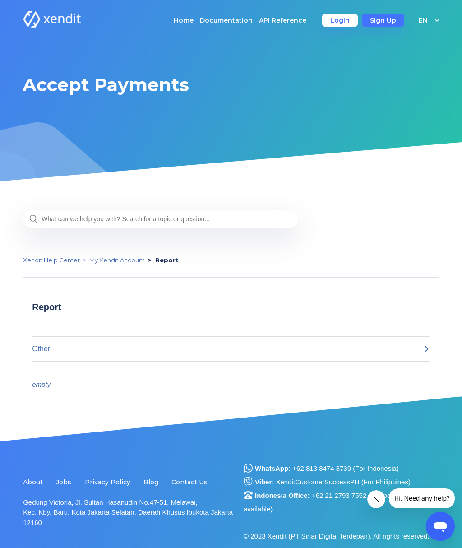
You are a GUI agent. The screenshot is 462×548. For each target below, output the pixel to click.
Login (340, 20)
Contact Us (189, 482)
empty (41, 384)
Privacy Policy (107, 482)
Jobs (63, 482)
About (33, 482)
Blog (150, 482)
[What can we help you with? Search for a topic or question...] (160, 219)
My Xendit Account (117, 260)
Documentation (226, 20)
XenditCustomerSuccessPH (318, 482)
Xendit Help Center (51, 260)
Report (167, 260)
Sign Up (383, 20)
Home (184, 20)
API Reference (282, 20)
